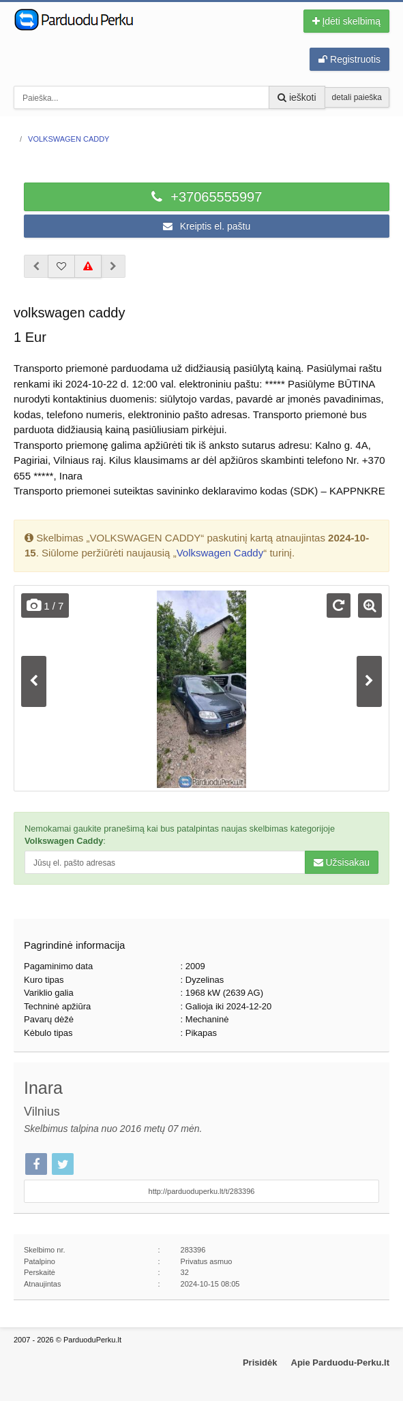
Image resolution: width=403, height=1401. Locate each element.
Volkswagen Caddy (220, 552)
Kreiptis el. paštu (206, 226)
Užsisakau (342, 862)
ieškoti (297, 97)
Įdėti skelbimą (346, 21)
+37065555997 (207, 196)
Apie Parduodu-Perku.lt (340, 1362)
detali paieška (357, 97)
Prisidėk (260, 1362)
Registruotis (349, 59)
